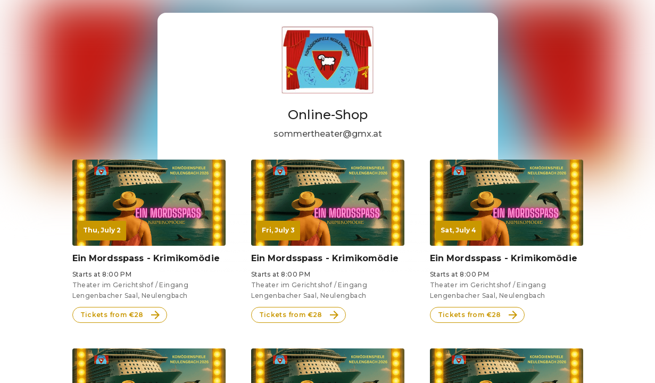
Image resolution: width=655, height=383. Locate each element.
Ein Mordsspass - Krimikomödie (146, 258)
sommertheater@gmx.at (327, 134)
